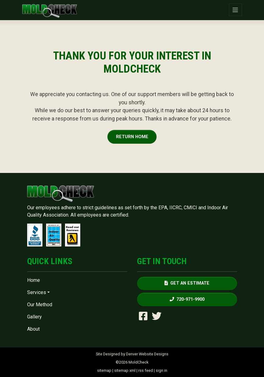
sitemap (104, 370)
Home (33, 280)
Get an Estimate (187, 283)
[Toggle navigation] (235, 10)
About (33, 329)
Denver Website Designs (147, 354)
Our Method (39, 304)
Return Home (132, 136)
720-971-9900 (187, 299)
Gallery (34, 317)
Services (36, 292)
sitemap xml (125, 370)
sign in (161, 370)
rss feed (145, 370)
